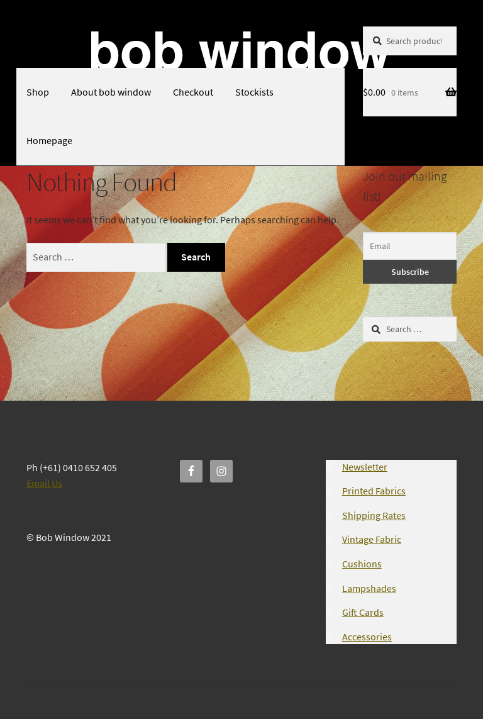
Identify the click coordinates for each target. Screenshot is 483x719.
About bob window (111, 92)
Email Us (44, 483)
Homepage (49, 140)
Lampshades (369, 588)
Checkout (193, 92)
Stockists (254, 92)
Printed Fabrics (374, 490)
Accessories (367, 636)
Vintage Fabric (371, 539)
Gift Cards (363, 612)
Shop (37, 92)
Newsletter (364, 466)
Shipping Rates (374, 515)
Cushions (362, 563)
